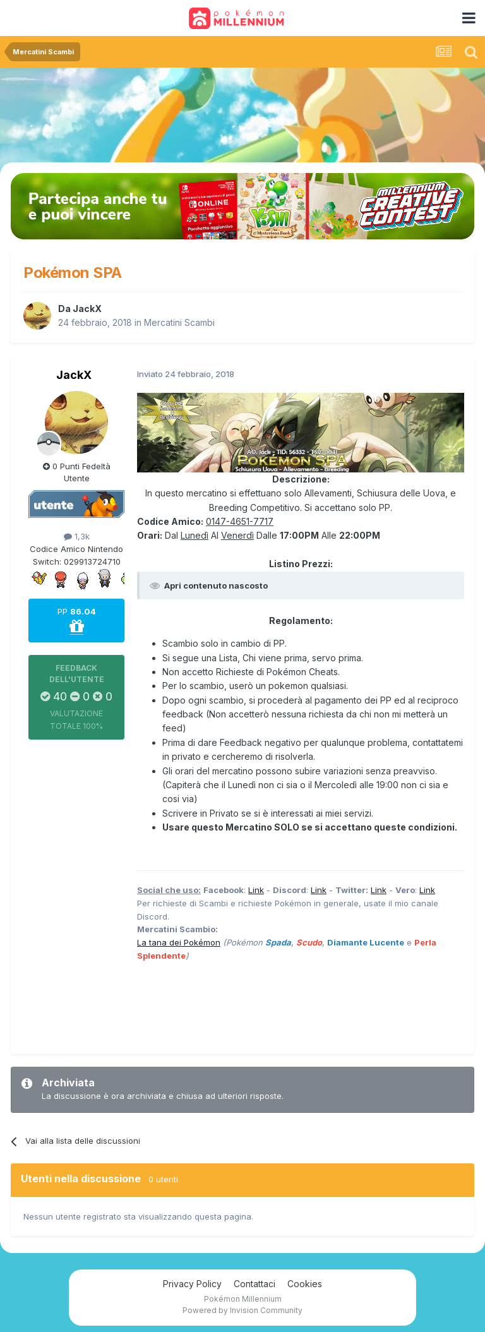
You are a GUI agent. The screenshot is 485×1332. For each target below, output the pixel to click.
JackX (87, 308)
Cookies (304, 1283)
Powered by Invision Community (242, 1310)
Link (256, 890)
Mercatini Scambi (179, 322)
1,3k (77, 536)
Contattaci (254, 1283)
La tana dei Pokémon (178, 942)
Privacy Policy (192, 1283)
